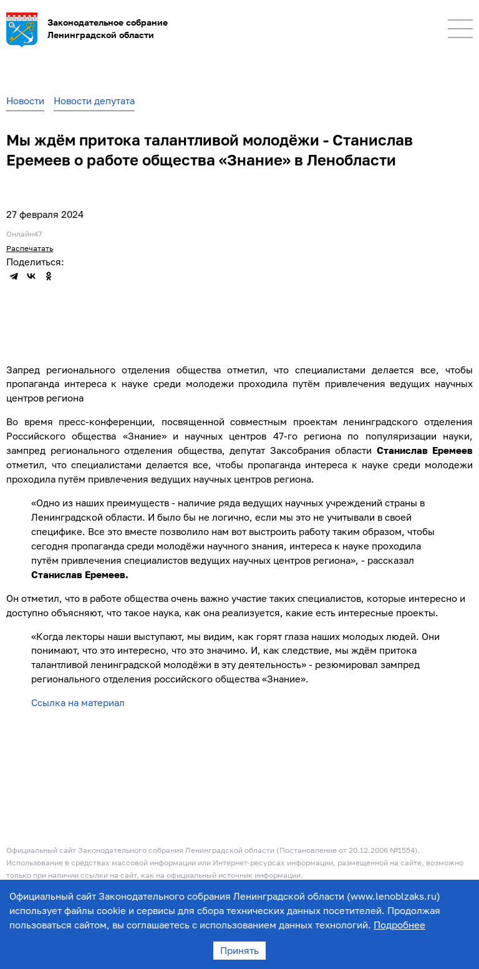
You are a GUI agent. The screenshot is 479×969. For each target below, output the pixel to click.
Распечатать (29, 248)
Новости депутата (94, 100)
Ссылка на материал (78, 702)
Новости (25, 100)
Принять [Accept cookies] (239, 950)
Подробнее (399, 924)
